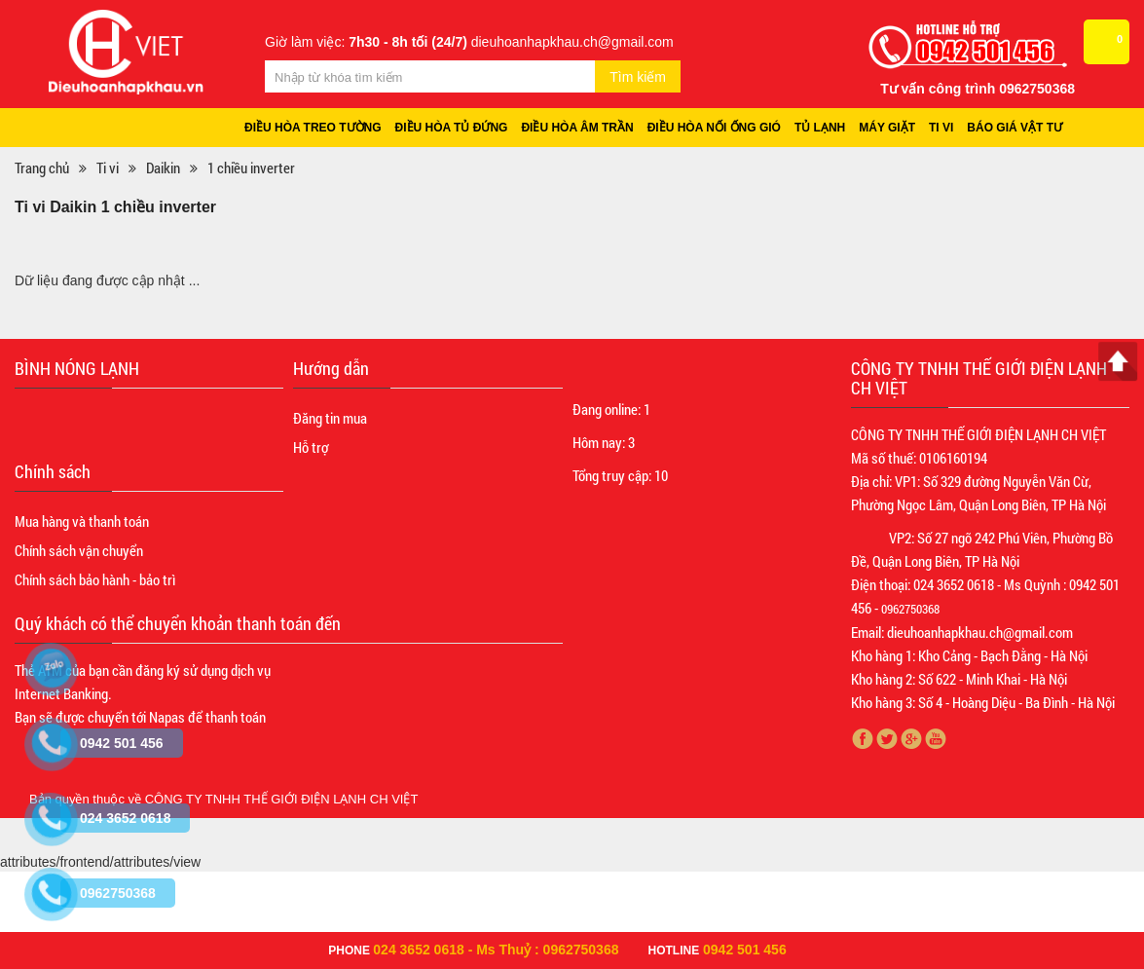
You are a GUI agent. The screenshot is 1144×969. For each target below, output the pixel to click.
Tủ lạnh (825, 128)
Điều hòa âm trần (580, 128)
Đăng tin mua (330, 419)
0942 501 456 (745, 949)
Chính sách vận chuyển (79, 551)
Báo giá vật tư (1022, 128)
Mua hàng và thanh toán (82, 522)
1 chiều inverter (251, 168)
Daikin (163, 168)
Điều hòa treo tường (313, 128)
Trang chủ (42, 168)
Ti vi (948, 128)
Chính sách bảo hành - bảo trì (95, 580)
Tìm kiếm (637, 77)
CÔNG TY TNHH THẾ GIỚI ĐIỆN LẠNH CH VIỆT (282, 800)
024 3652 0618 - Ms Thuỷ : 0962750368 (495, 949)
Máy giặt (893, 128)
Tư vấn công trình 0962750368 (977, 88)
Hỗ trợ (310, 448)
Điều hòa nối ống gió (718, 128)
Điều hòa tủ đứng (452, 128)
